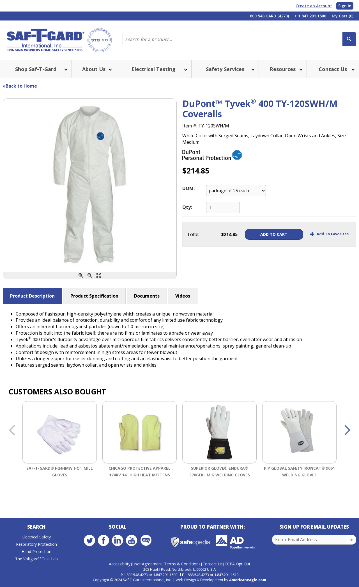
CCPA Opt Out (237, 564)
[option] (59, 449)
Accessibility (119, 564)
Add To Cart (273, 234)
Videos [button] (182, 296)
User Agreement (147, 564)
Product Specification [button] (94, 296)
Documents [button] (147, 296)
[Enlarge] (99, 275)
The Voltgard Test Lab (36, 558)
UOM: (188, 188)
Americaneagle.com (247, 579)
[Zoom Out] (90, 275)
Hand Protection (36, 551)
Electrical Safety (36, 537)
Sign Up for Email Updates (314, 527)
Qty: (187, 207)
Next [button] (347, 430)
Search (36, 527)
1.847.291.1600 (165, 574)
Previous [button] (11, 430)
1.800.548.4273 (136, 574)
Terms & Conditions (182, 564)
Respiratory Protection (36, 544)
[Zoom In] (81, 275)
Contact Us (212, 564)
